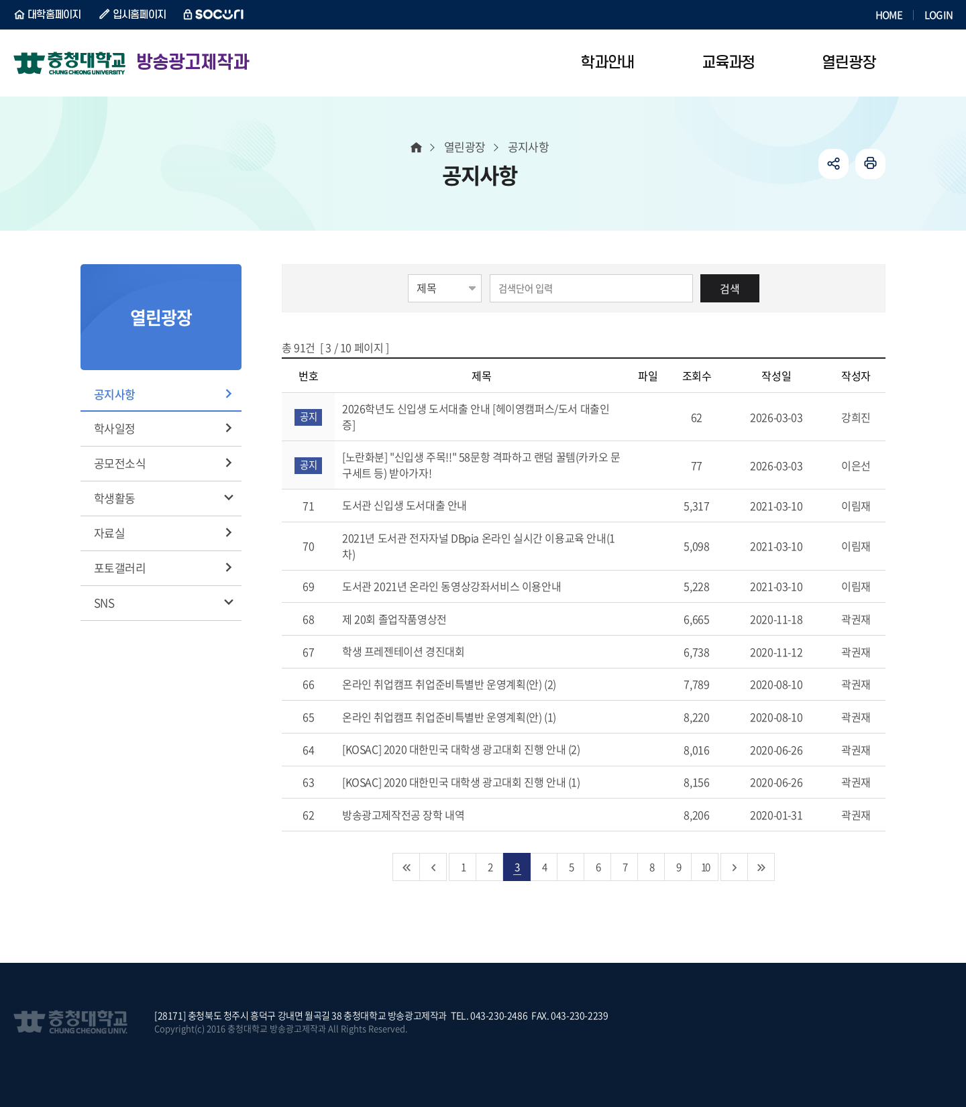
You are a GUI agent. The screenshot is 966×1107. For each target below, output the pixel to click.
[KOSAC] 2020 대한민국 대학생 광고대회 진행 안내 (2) (476, 749)
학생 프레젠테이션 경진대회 (419, 651)
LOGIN (938, 14)
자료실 (109, 532)
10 (705, 866)
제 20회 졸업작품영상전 (410, 619)
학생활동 (115, 497)
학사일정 (115, 428)
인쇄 (870, 164)
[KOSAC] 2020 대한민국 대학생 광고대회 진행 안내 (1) (476, 782)
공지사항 (115, 394)
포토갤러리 (120, 567)
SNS (104, 602)
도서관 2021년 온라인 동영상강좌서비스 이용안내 (467, 586)
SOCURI (214, 15)
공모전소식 (120, 463)
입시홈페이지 (139, 15)
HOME (888, 14)
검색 (730, 288)
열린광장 (465, 146)
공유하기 (833, 164)
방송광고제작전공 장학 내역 (419, 815)
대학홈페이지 (54, 15)
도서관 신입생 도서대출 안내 (420, 505)
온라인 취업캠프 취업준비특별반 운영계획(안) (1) (464, 717)
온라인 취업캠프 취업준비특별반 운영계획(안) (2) (464, 684)
